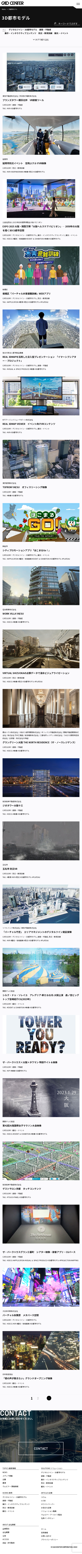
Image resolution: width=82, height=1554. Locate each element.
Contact (41, 1448)
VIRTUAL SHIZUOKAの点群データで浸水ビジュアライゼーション (36, 673)
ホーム (43, 1529)
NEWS (5, 1472)
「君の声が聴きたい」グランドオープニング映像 (27, 1378)
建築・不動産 (17, 105)
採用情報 (44, 1532)
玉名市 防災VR (10, 868)
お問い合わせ (46, 1536)
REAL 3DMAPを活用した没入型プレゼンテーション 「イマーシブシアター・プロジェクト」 (39, 358)
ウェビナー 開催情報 (10, 1486)
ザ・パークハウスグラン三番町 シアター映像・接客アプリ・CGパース (39, 1252)
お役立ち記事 (46, 1507)
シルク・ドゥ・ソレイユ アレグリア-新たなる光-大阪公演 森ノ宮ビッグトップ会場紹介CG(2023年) (41, 997)
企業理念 (6, 1528)
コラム (43, 1497)
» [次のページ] (49, 1398)
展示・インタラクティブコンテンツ (51, 235)
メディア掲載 (8, 1476)
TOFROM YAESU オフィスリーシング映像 (25, 487)
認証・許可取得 (8, 1543)
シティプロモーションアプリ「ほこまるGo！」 (27, 550)
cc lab (43, 1500)
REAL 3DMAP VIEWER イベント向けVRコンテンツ (29, 424)
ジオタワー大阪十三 (13, 805)
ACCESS (6, 1539)
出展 (4, 1479)
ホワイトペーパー (48, 1504)
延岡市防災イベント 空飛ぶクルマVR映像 (24, 163)
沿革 (4, 1536)
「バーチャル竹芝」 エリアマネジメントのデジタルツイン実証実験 (37, 932)
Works (4, 9)
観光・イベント (72, 235)
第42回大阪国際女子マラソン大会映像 (22, 1125)
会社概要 (6, 1532)
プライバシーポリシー (49, 1539)
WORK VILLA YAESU (13, 613)
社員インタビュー (48, 1518)
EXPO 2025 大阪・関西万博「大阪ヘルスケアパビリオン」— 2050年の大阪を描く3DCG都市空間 (41, 228)
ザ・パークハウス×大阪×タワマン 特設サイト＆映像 (30, 1062)
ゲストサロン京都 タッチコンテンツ (22, 1188)
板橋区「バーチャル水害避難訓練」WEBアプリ (27, 293)
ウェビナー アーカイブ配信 (51, 1514)
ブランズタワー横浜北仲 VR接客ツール (23, 100)
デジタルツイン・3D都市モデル (24, 235)
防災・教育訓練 (18, 168)
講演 (4, 1483)
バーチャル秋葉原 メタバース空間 (21, 1315)
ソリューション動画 (48, 1511)
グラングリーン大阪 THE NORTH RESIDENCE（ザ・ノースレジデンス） (40, 742)
